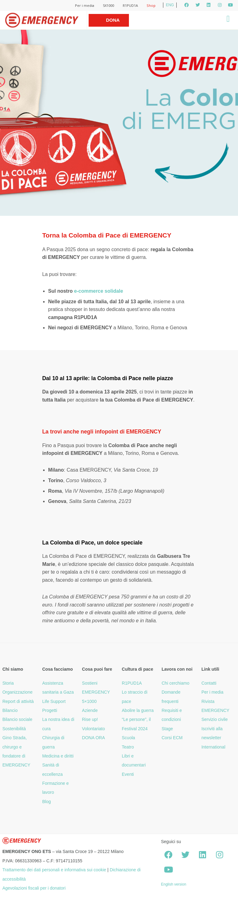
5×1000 (89, 701)
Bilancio (10, 710)
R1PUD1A (130, 5)
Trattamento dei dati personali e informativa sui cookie (54, 869)
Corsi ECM (172, 737)
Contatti (208, 683)
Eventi (128, 774)
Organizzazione (17, 692)
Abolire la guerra (138, 710)
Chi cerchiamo (175, 683)
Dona (113, 20)
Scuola (128, 737)
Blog (46, 801)
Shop (151, 5)
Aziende (90, 710)
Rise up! (90, 719)
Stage (167, 728)
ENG (170, 5)
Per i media (84, 5)
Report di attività (18, 701)
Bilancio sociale (17, 719)
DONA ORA (93, 737)
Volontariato (93, 728)
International (213, 746)
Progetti (49, 710)
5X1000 (108, 5)
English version (173, 884)
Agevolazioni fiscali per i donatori (34, 888)
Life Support (54, 701)
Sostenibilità (14, 728)
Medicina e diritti (57, 755)
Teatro (128, 746)
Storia (8, 683)
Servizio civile (214, 719)
